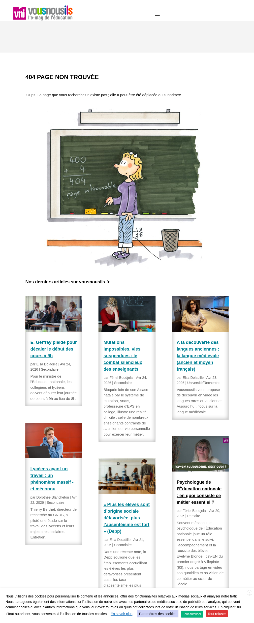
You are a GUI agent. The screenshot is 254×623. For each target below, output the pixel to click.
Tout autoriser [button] (192, 614)
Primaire (193, 484)
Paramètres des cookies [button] (157, 614)
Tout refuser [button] (217, 614)
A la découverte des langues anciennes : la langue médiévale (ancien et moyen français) (198, 324)
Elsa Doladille (47, 333)
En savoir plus (121, 614)
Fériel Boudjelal (121, 346)
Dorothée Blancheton (52, 466)
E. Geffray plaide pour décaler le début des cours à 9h (53, 317)
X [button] (250, 593)
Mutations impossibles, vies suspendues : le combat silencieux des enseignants (122, 324)
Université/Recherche (204, 351)
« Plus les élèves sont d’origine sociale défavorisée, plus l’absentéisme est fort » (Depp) (126, 486)
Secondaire (50, 338)
